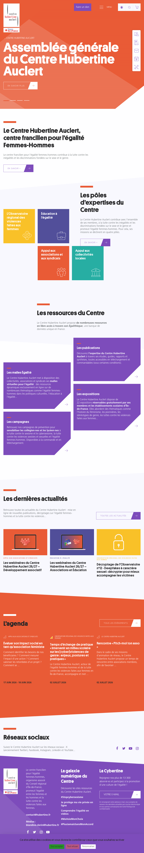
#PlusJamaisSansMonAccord (77, 824)
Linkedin (56, 750)
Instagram (45, 750)
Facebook (34, 750)
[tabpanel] (72, 54)
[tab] (6, 99)
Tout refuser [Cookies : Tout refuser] (72, 846)
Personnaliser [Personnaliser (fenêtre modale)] (88, 846)
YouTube (68, 750)
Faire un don (82, 7)
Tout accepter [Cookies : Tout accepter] (57, 846)
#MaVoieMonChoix (72, 819)
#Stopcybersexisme (72, 797)
